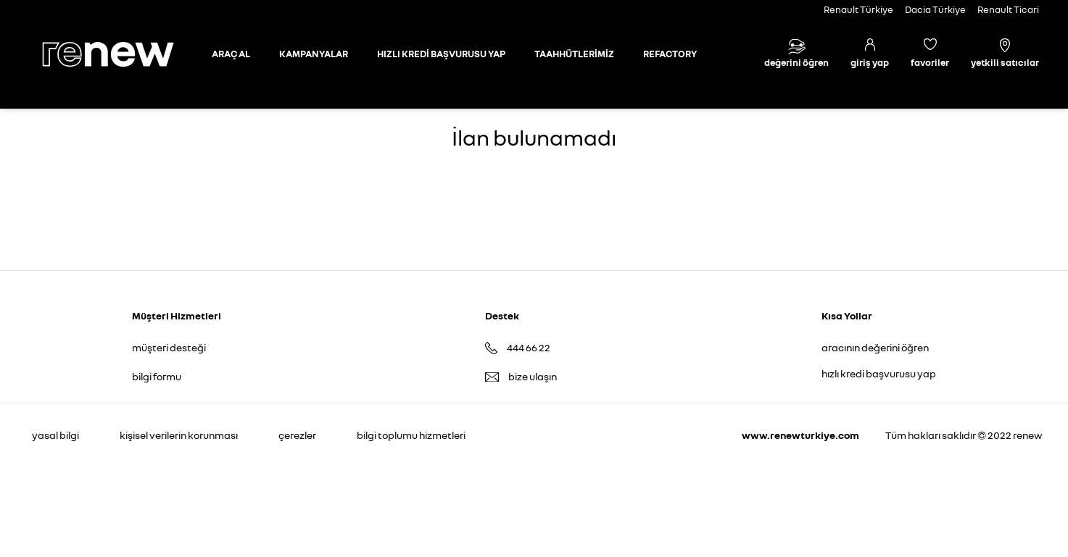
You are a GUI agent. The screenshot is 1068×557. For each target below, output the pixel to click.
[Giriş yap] (869, 54)
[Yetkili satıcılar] (1005, 54)
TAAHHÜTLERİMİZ (574, 53)
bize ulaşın (532, 376)
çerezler (297, 435)
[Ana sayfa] (120, 54)
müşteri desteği (169, 347)
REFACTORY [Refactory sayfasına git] (670, 53)
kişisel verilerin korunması (179, 435)
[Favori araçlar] (930, 54)
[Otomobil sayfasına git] (231, 54)
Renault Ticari (1008, 9)
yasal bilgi (55, 435)
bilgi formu (156, 376)
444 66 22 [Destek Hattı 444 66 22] (528, 347)
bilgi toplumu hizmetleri (411, 435)
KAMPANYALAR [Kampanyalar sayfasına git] (313, 53)
